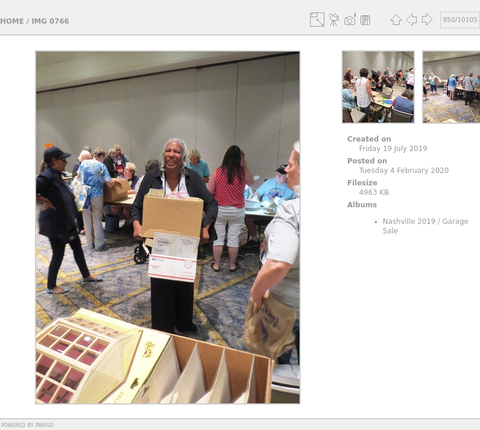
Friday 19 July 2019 (393, 149)
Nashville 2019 (409, 221)
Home (12, 21)
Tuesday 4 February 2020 (404, 170)
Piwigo (44, 425)
